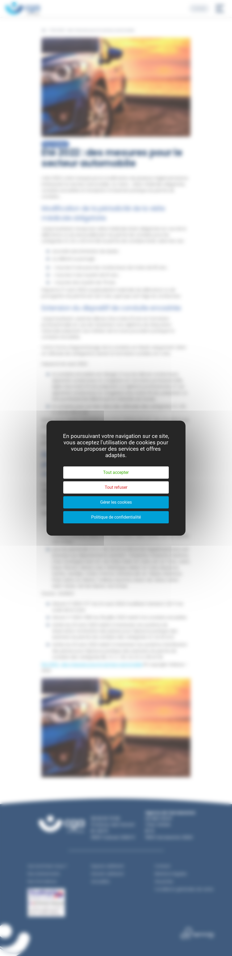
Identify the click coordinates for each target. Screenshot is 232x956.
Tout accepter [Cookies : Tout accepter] (116, 472)
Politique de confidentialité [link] (116, 517)
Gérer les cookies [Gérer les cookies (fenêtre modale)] (116, 502)
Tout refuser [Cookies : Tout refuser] (116, 487)
